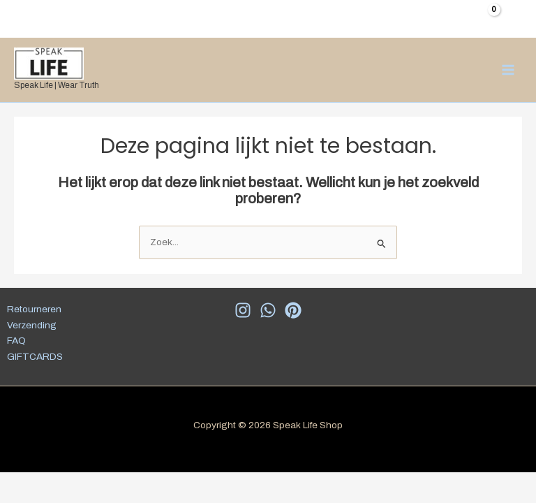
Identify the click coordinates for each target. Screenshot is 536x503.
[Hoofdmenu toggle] (508, 69)
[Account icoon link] (515, 16)
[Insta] (242, 310)
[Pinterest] (293, 310)
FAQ (16, 340)
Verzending (32, 325)
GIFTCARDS (35, 356)
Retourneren (34, 309)
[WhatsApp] (268, 310)
